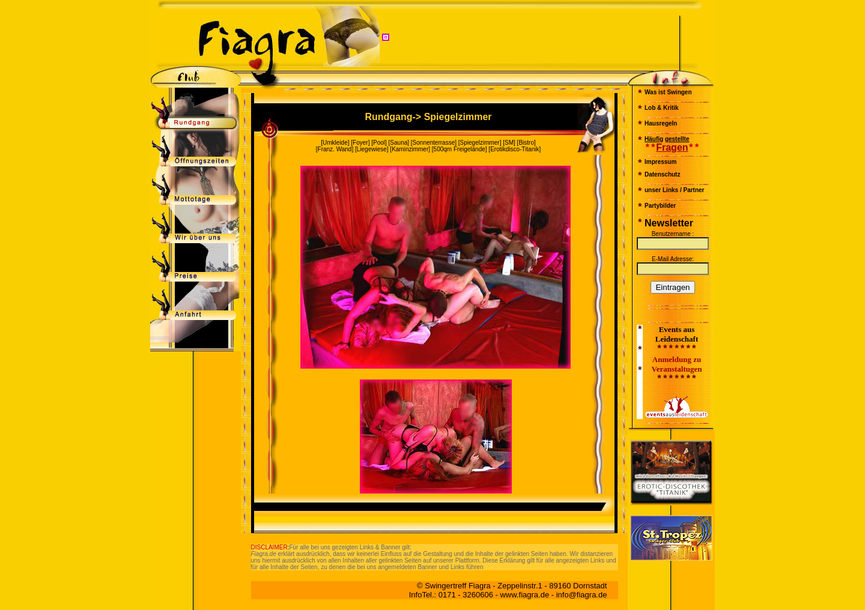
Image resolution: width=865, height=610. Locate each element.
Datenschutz (662, 174)
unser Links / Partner (674, 190)
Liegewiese (372, 149)
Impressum (660, 162)
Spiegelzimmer (480, 142)
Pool (379, 142)
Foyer (360, 142)
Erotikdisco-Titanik (514, 149)
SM (509, 142)
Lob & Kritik (662, 107)
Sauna (398, 142)
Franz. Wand (335, 149)
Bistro (526, 142)
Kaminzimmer (410, 149)
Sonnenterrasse (434, 142)
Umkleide (335, 142)
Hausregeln (661, 123)
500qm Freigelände (459, 149)
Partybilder (660, 205)
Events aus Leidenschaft (677, 334)
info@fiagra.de (581, 594)
